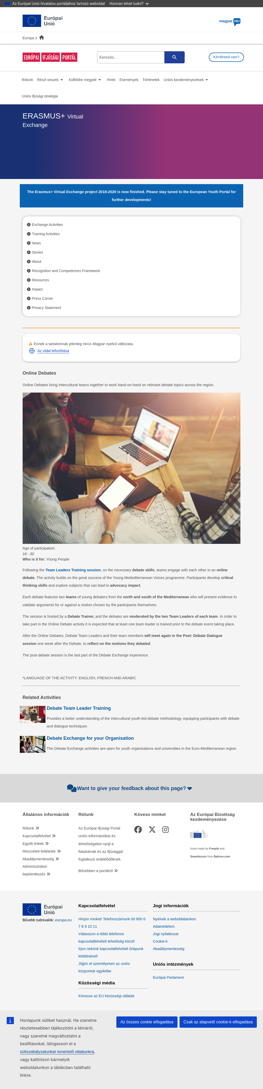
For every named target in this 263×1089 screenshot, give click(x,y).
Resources (40, 280)
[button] (32, 351)
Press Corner (42, 298)
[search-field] (140, 57)
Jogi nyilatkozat (165, 934)
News (36, 243)
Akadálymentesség (38, 859)
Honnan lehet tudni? (129, 3)
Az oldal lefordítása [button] (53, 351)
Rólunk (28, 828)
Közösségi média (96, 983)
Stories (37, 252)
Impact (37, 289)
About (36, 261)
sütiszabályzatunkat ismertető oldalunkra (57, 1052)
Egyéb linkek (33, 844)
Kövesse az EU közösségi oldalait (106, 996)
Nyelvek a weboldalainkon (174, 919)
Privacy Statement (46, 308)
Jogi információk (171, 905)
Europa (28, 38)
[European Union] (43, 914)
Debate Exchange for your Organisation (90, 738)
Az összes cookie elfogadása (146, 1022)
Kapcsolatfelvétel (37, 836)
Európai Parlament (168, 977)
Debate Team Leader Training (79, 708)
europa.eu (63, 920)
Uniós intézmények (173, 964)
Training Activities (46, 234)
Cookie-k (160, 941)
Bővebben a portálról (95, 871)
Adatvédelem (164, 926)
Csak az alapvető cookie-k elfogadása (218, 1022)
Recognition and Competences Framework (66, 271)
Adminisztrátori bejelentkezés (35, 870)
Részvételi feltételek (39, 851)
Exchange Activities (47, 225)
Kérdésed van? (226, 57)
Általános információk (46, 814)
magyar (230, 21)
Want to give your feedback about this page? (130, 788)
